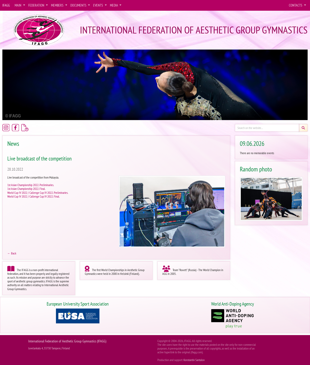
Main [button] (18, 5)
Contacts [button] (296, 5)
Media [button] (114, 5)
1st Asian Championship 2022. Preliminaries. (30, 185)
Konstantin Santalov (194, 360)
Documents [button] (78, 5)
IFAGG (6, 5)
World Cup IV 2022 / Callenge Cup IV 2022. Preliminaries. (37, 193)
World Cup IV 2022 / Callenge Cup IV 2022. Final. (33, 196)
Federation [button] (36, 5)
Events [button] (98, 5)
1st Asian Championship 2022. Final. (26, 189)
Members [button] (57, 5)
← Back (11, 253)
